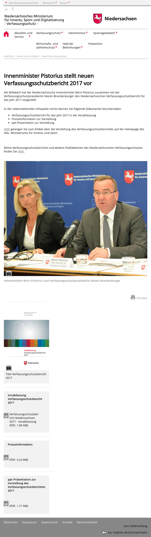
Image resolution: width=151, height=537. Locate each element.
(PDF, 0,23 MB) (19, 460)
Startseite (9, 56)
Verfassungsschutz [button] (48, 33)
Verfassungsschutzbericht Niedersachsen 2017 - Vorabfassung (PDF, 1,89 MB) (24, 419)
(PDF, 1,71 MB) (19, 506)
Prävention (95, 44)
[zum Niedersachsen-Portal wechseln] (114, 23)
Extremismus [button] (77, 33)
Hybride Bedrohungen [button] (72, 45)
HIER (7, 129)
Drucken (141, 298)
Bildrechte (10, 522)
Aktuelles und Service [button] (23, 35)
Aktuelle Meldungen (56, 56)
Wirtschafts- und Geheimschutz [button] (47, 45)
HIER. (21, 151)
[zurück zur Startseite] (34, 20)
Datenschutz (50, 522)
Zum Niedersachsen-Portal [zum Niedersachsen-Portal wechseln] (23, 2)
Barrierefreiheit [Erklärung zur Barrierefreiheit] (87, 522)
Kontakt (67, 522)
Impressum (29, 522)
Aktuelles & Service (29, 56)
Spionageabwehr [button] (104, 33)
